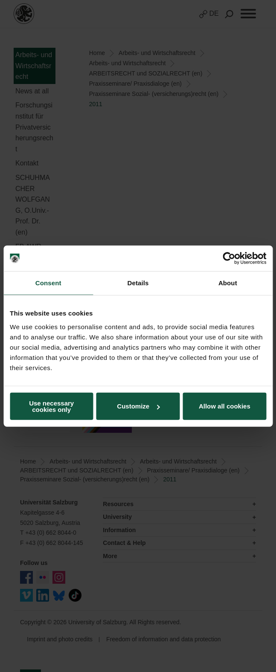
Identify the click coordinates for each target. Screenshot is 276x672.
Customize (138, 406)
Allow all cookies (224, 406)
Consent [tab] (48, 283)
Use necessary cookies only (51, 406)
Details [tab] (138, 283)
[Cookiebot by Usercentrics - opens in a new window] (229, 258)
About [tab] (227, 283)
